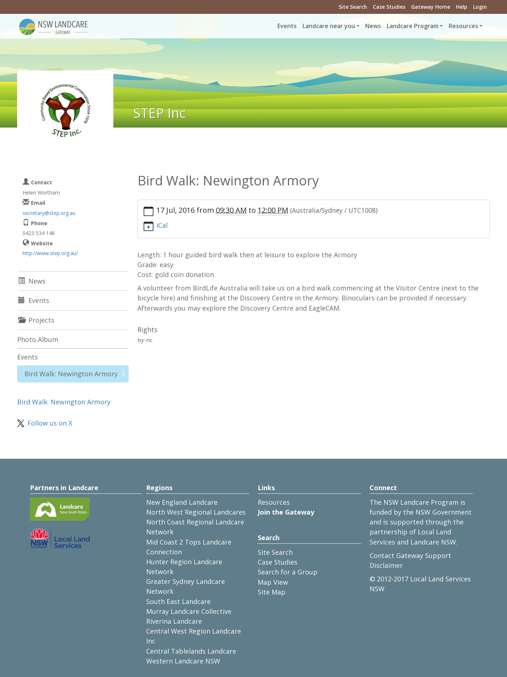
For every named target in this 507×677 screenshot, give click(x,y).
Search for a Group (287, 572)
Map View (273, 582)
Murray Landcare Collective (188, 611)
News (373, 26)
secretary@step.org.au (49, 212)
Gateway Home (430, 6)
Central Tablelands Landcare (191, 651)
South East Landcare (178, 601)
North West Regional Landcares (196, 512)
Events (287, 26)
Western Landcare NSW (183, 661)
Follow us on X (49, 423)
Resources (274, 502)
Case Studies (389, 6)
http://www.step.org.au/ (50, 253)
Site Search (353, 6)
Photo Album (37, 339)
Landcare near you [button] (329, 26)
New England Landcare (182, 502)
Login (480, 6)
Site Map (271, 592)
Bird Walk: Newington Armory (71, 373)
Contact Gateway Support (410, 555)
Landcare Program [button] (412, 26)
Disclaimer (386, 565)
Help (461, 6)
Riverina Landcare (174, 621)
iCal (162, 225)
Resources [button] (463, 26)
